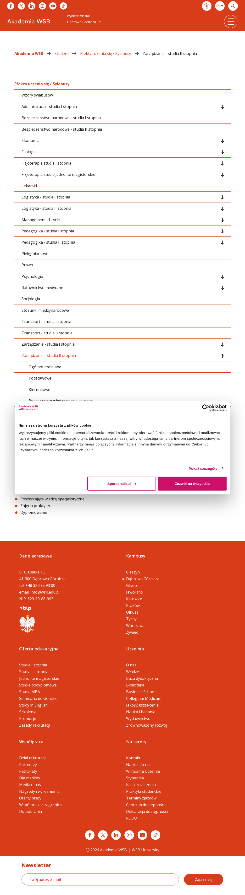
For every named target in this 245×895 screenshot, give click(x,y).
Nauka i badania (140, 711)
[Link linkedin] (116, 835)
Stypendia (135, 778)
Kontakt (133, 758)
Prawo (27, 265)
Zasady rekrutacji (34, 725)
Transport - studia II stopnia (47, 333)
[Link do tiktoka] (63, 6)
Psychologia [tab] (32, 276)
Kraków (133, 605)
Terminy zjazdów (141, 798)
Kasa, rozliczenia (141, 784)
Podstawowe (40, 378)
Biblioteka (135, 685)
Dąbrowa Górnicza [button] (84, 22)
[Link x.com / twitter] (103, 835)
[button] (207, 6)
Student (67, 53)
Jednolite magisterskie (39, 678)
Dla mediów (29, 778)
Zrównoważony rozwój (146, 725)
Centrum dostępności (145, 804)
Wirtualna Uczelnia (143, 771)
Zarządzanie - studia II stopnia (170, 53)
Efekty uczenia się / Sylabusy (111, 53)
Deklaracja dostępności (147, 811)
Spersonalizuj (122, 484)
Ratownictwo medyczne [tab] (42, 287)
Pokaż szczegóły (203, 468)
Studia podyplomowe (38, 685)
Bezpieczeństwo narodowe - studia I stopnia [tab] (61, 117)
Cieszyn (133, 572)
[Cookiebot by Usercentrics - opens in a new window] (206, 407)
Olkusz (132, 612)
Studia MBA (29, 691)
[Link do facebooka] (10, 6)
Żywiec (132, 632)
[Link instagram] (129, 835)
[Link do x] (21, 6)
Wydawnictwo (138, 718)
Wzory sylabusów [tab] (37, 95)
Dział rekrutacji (32, 758)
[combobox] (220, 6)
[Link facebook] (90, 835)
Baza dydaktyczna (142, 678)
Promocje (27, 718)
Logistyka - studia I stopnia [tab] (46, 197)
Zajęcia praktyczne (37, 505)
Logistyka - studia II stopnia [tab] (46, 208)
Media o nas (30, 784)
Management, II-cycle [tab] (41, 219)
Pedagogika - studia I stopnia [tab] (48, 231)
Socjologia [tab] (31, 298)
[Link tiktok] (155, 835)
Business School (140, 691)
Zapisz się (203, 879)
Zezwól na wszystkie (192, 484)
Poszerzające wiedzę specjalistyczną (52, 499)
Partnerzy (28, 764)
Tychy (131, 619)
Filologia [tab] (29, 151)
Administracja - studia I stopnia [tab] (49, 106)
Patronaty (28, 771)
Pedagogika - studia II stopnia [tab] (48, 242)
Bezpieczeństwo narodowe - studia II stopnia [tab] (62, 129)
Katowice (134, 598)
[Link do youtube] (52, 6)
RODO (131, 818)
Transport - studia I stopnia (46, 321)
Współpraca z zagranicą (40, 804)
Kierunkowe (39, 389)
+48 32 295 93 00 (40, 585)
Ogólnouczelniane (45, 367)
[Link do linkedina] (31, 6)
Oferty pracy (30, 798)
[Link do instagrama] (42, 6)
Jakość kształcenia (142, 705)
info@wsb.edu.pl (45, 592)
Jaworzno (134, 592)
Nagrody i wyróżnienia (39, 791)
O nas (131, 665)
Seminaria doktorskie (38, 698)
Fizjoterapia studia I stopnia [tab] (46, 163)
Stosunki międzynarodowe (45, 310)
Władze (132, 671)
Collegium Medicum (143, 698)
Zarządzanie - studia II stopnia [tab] (49, 355)
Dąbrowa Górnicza (142, 578)
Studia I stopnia (33, 665)
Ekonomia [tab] (30, 140)
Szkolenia (27, 711)
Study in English (33, 705)
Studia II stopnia (33, 671)
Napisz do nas (138, 764)
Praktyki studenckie (143, 791)
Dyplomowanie (33, 512)
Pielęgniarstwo (35, 253)
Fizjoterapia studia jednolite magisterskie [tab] (58, 174)
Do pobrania (30, 811)
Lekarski (29, 185)
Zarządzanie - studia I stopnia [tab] (48, 344)
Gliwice (132, 585)
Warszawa (135, 625)
